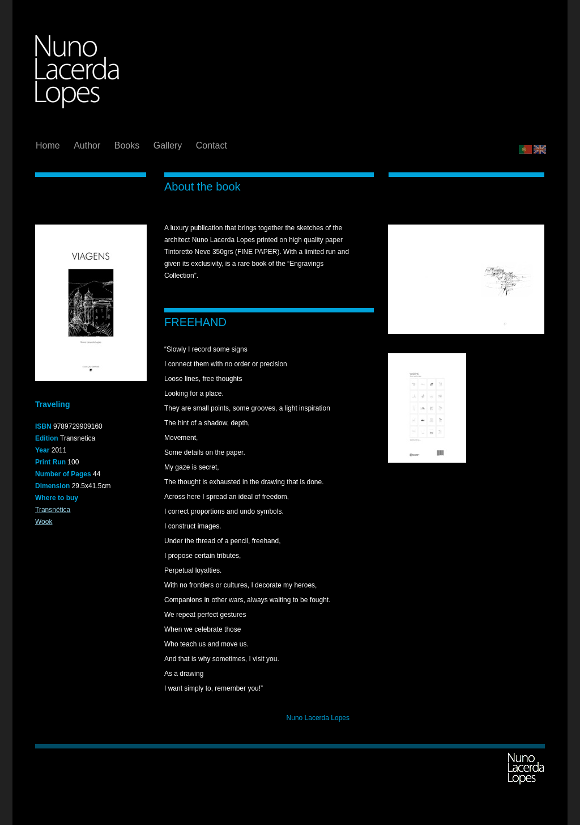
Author (88, 145)
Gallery (169, 145)
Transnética (52, 510)
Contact (211, 145)
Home (49, 145)
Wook (43, 522)
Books (128, 145)
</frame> (532, 118)
